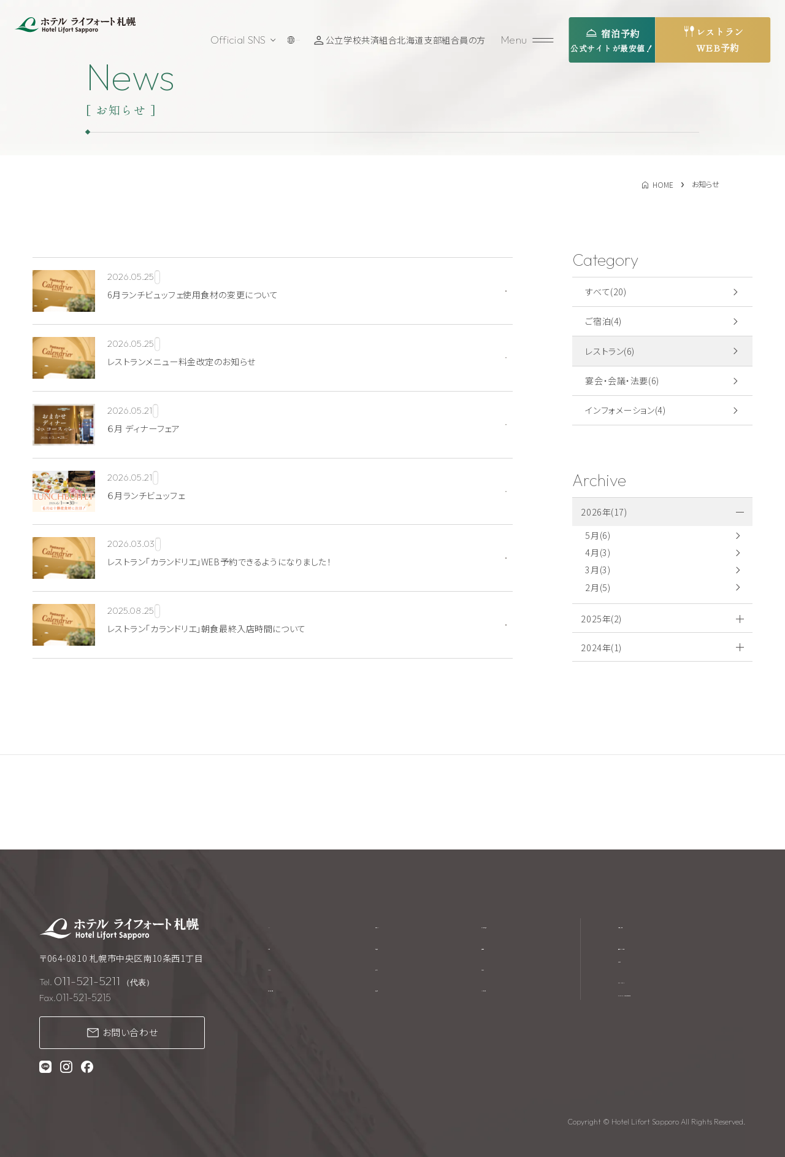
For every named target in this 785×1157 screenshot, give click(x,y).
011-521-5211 (87, 980)
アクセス (395, 972)
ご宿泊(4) (603, 321)
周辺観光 (397, 995)
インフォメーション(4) (625, 410)
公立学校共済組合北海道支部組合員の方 (409, 40)
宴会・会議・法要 (299, 995)
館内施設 (397, 949)
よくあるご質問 (502, 995)
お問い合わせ (130, 1032)
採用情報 (492, 949)
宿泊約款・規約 (647, 925)
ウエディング (402, 925)
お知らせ (490, 972)
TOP (277, 925)
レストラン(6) (610, 351)
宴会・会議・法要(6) (622, 380)
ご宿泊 (281, 949)
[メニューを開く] (529, 40)
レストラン (287, 972)
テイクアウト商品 (507, 925)
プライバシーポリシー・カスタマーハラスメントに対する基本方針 (679, 1002)
